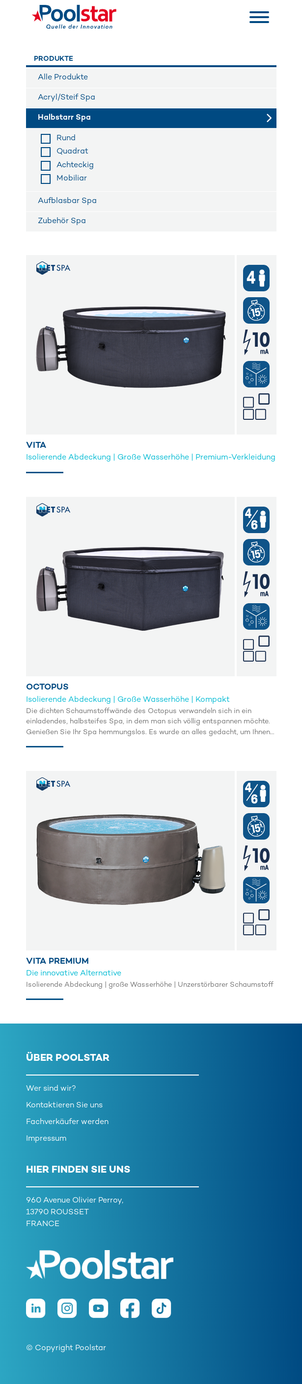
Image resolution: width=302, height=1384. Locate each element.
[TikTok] (166, 1313)
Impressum (46, 1139)
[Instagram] (73, 1313)
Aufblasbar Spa (67, 201)
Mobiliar (71, 179)
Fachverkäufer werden (67, 1122)
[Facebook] (136, 1313)
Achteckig (75, 165)
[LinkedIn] (41, 1313)
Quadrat (72, 152)
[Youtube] (104, 1313)
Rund (66, 138)
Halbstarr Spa (64, 118)
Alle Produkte (63, 78)
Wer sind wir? (51, 1089)
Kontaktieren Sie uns (64, 1106)
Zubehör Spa (62, 221)
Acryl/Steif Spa (66, 98)
